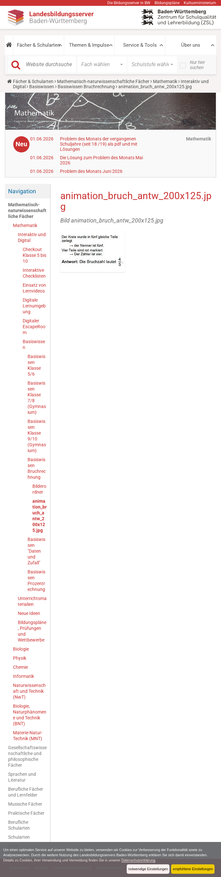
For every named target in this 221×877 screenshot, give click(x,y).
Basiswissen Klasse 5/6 (36, 365)
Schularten (19, 837)
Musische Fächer (25, 804)
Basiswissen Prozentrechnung (36, 580)
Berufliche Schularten (19, 825)
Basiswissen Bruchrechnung (86, 86)
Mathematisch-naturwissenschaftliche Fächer (103, 81)
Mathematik (165, 81)
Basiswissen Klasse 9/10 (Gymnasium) (37, 436)
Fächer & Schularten (38, 45)
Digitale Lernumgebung (34, 305)
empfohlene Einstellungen (193, 869)
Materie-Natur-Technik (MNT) (27, 735)
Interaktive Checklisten (34, 273)
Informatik (23, 676)
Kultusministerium (200, 3)
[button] (9, 45)
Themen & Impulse (89, 45)
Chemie (20, 667)
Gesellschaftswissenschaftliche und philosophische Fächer (27, 756)
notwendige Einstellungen (148, 869)
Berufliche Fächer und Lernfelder (25, 792)
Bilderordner (39, 489)
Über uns (190, 45)
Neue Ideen (29, 613)
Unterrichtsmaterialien (32, 601)
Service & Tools (140, 45)
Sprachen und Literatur (22, 777)
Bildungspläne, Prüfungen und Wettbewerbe (32, 631)
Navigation (22, 191)
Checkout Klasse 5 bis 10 (34, 255)
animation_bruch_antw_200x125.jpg (39, 516)
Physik (19, 658)
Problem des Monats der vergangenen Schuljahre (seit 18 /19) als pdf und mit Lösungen (98, 144)
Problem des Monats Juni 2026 (91, 171)
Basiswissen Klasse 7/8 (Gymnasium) (37, 397)
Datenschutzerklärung (139, 860)
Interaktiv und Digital (32, 237)
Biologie (21, 649)
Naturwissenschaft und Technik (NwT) (29, 691)
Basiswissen (41, 86)
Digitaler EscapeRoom (34, 326)
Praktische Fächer (26, 813)
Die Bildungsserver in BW (128, 3)
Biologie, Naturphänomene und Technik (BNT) (29, 714)
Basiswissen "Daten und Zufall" (36, 551)
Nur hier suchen (197, 65)
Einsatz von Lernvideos (34, 288)
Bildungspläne (167, 3)
